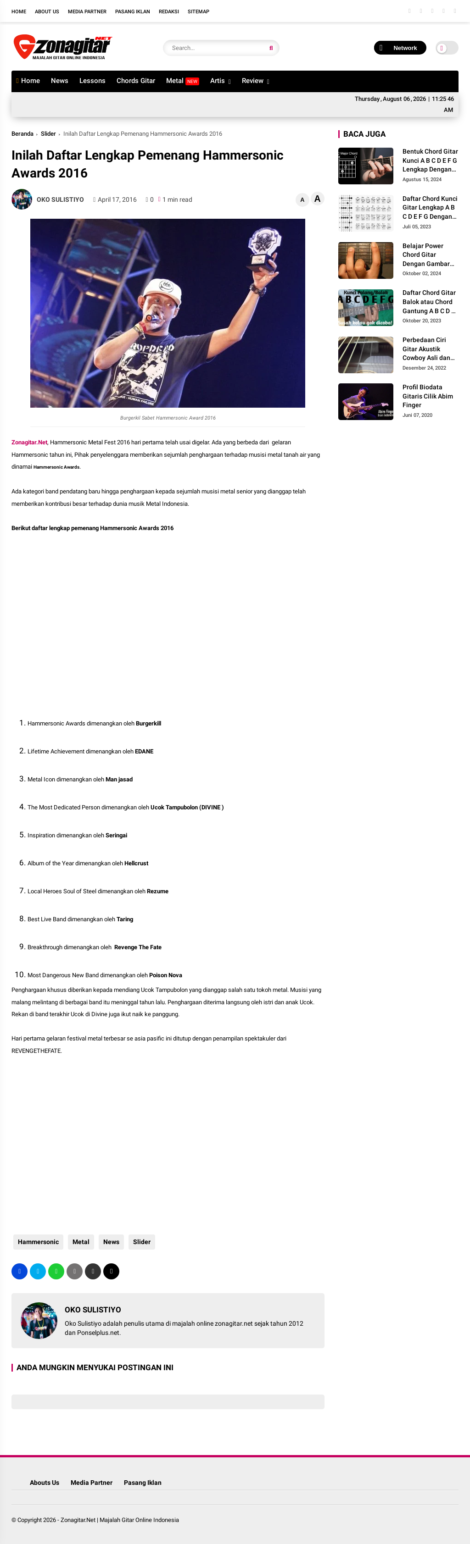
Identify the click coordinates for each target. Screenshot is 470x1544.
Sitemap (198, 12)
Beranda (22, 133)
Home (18, 12)
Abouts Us (44, 1482)
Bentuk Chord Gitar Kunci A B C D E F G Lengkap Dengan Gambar (430, 161)
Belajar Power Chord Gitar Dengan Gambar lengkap (426, 255)
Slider (48, 133)
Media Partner (87, 12)
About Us (47, 12)
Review (252, 81)
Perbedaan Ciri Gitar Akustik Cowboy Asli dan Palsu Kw (426, 349)
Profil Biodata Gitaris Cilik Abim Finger (428, 396)
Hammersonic (36, 1241)
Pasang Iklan (132, 12)
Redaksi (169, 12)
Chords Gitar (136, 81)
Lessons (92, 81)
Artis (217, 81)
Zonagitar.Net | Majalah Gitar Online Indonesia (120, 1519)
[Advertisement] (84, 616)
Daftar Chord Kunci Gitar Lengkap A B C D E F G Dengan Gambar (430, 208)
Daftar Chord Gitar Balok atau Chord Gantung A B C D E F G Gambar (429, 302)
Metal (182, 81)
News (59, 81)
